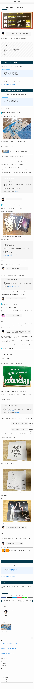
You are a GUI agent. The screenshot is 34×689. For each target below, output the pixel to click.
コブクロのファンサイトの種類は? (9, 45)
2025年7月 (4, 663)
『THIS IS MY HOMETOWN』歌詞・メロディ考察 (9, 643)
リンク (5, 53)
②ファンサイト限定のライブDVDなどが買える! (12, 49)
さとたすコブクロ (17, 1)
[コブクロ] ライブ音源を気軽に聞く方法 (7, 653)
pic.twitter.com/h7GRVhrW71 (8, 255)
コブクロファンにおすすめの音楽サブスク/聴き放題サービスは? (19, 550)
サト (6, 615)
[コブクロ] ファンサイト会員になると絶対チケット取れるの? (19, 151)
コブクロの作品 (5, 675)
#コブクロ (27, 254)
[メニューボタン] (1, 1)
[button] (3, 597)
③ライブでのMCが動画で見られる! (11, 50)
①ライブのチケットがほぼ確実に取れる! (11, 48)
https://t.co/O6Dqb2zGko (11, 410)
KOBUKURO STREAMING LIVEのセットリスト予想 (9, 648)
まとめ (5, 54)
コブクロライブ (5, 681)
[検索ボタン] (33, 1)
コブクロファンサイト (6, 679)
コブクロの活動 (5, 677)
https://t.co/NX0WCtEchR (21, 254)
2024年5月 (4, 665)
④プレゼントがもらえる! (9, 51)
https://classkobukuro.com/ (13, 570)
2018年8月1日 (17, 412)
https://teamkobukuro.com (13, 569)
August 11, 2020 (17, 191)
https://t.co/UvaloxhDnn (12, 286)
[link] (12, 611)
